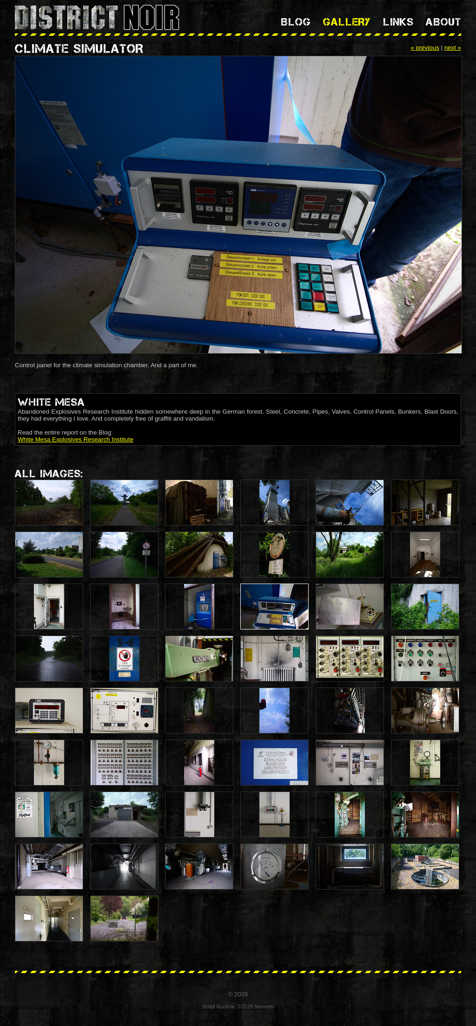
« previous (424, 47)
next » (452, 47)
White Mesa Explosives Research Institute (75, 439)
